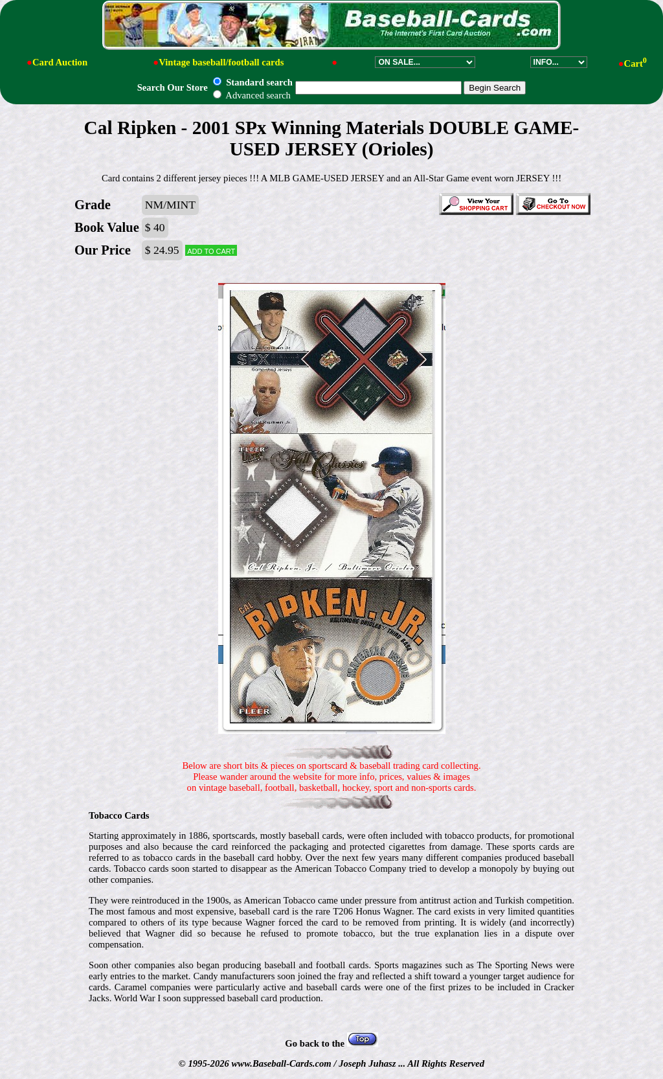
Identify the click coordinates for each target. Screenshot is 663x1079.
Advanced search (251, 95)
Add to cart (211, 250)
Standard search (252, 82)
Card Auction (59, 62)
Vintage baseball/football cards (221, 62)
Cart (635, 63)
